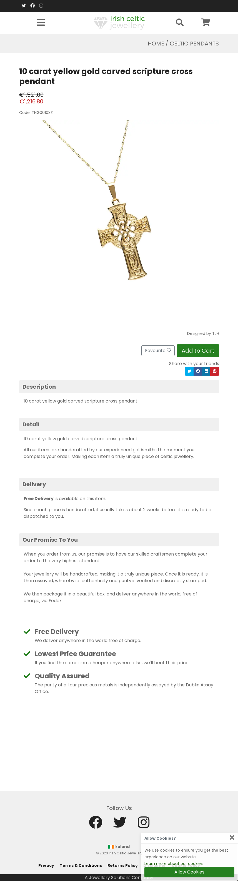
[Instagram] (41, 6)
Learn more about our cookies (173, 863)
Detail (30, 424)
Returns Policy (122, 865)
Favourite (158, 350)
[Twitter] (24, 6)
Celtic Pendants (194, 43)
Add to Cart (198, 351)
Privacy (46, 865)
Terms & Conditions (81, 865)
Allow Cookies (189, 872)
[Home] (119, 22)
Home (156, 43)
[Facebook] (32, 6)
